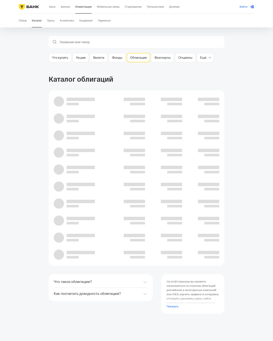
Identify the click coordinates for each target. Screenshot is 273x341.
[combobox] (141, 42)
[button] (54, 41)
